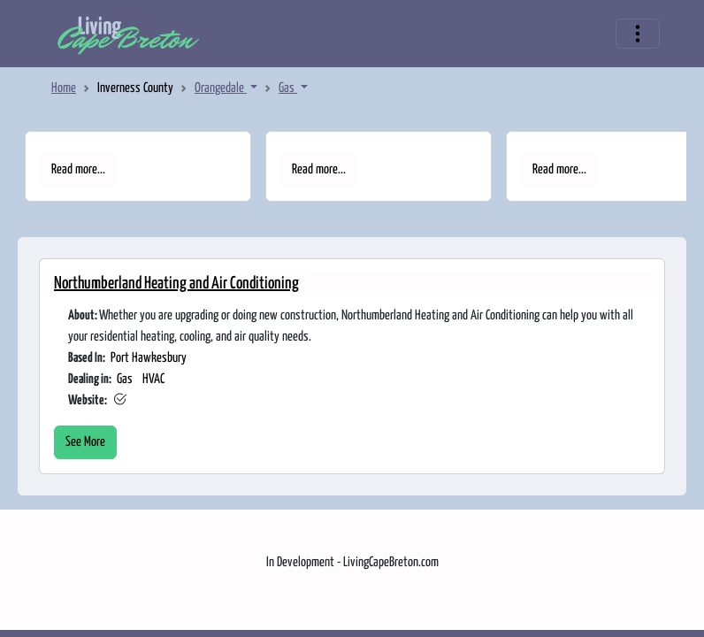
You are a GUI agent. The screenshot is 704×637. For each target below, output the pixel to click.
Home (63, 88)
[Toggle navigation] (638, 34)
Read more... (78, 169)
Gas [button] (288, 88)
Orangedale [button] (221, 88)
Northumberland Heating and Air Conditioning (176, 283)
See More (85, 442)
